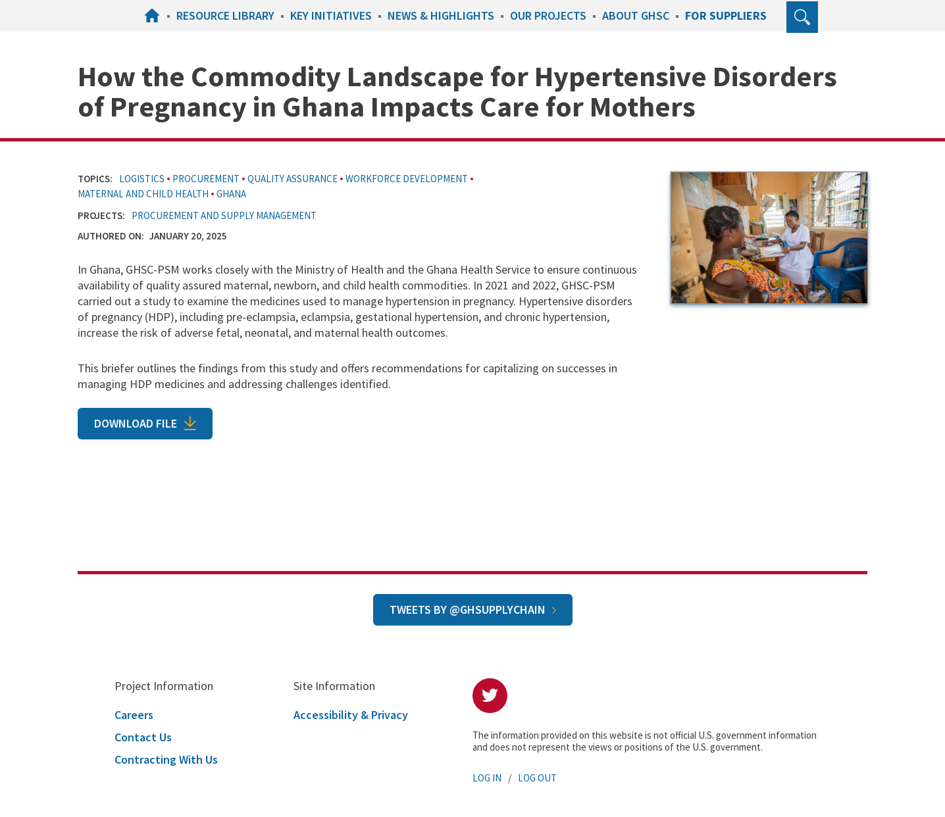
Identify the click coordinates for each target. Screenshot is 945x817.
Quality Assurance (292, 178)
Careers (134, 714)
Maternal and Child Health (143, 193)
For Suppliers (726, 15)
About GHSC (635, 15)
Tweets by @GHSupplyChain (468, 609)
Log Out (537, 778)
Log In (486, 778)
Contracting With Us (166, 759)
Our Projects (548, 15)
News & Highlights (441, 15)
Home (154, 15)
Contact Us (143, 737)
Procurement (206, 178)
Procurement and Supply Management (224, 215)
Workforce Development (406, 178)
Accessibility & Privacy (351, 714)
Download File (135, 423)
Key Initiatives (331, 15)
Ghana (231, 193)
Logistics (142, 178)
